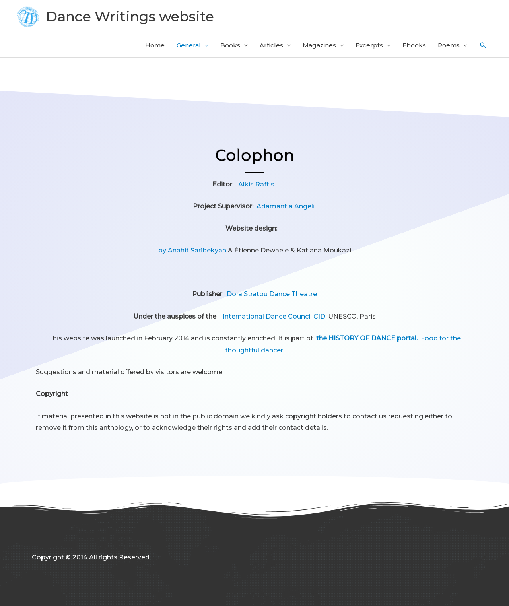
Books (230, 45)
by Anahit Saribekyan (192, 250)
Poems (449, 45)
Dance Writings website (130, 16)
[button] (483, 45)
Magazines (319, 45)
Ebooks (414, 45)
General (189, 45)
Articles (271, 45)
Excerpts (369, 45)
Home (155, 45)
